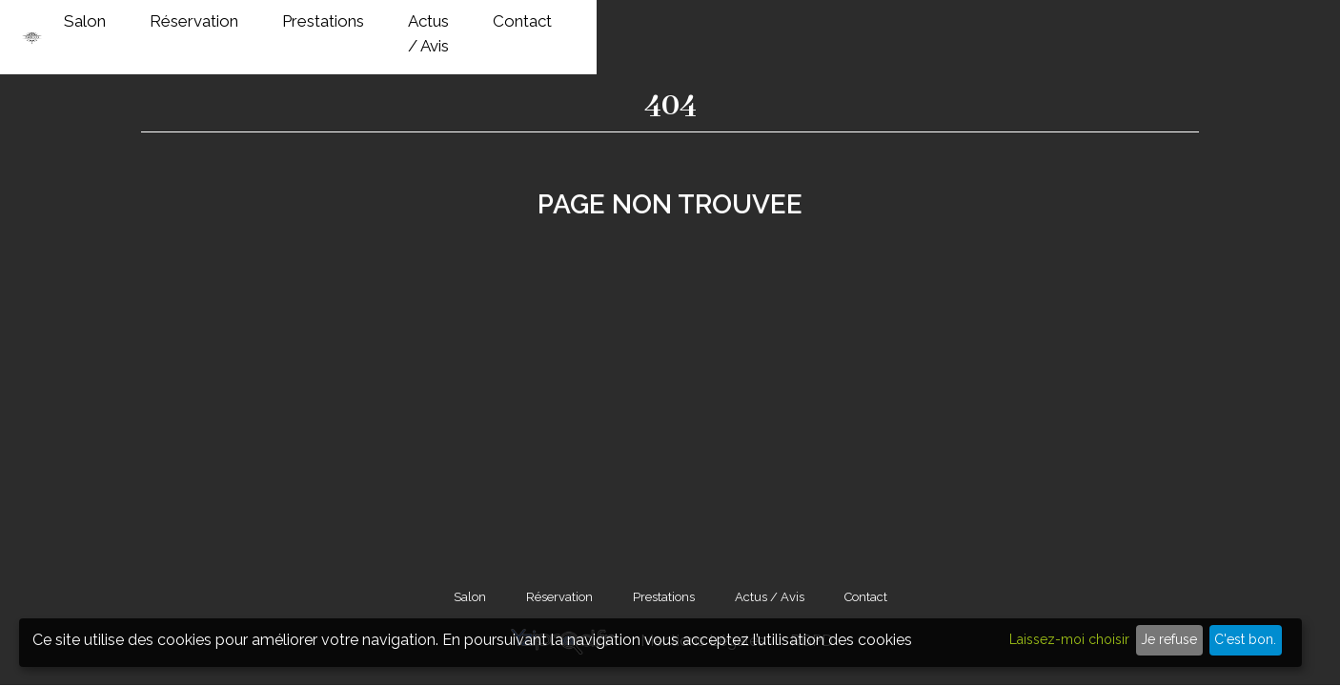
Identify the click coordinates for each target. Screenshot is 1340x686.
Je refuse (1169, 639)
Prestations (903, 27)
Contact (1147, 27)
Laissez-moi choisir (1069, 639)
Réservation (774, 27)
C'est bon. (1245, 639)
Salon (665, 27)
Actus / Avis (1031, 27)
